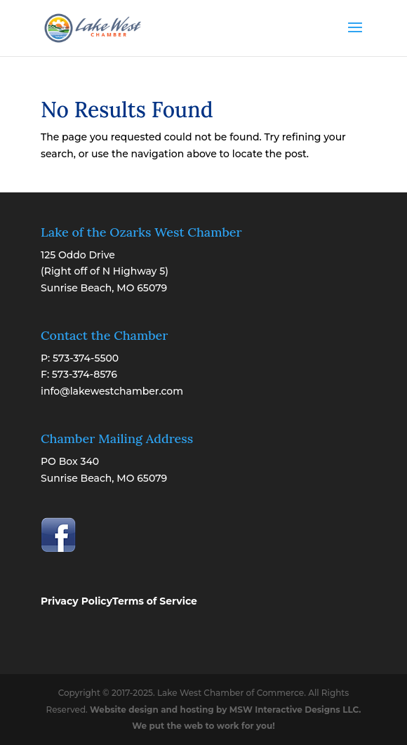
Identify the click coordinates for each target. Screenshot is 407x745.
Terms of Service (154, 601)
